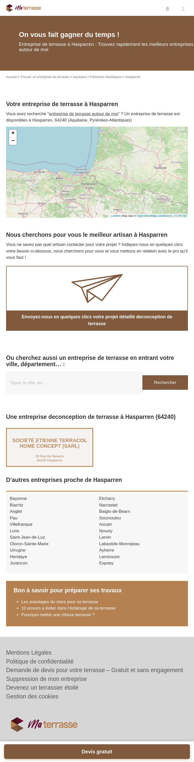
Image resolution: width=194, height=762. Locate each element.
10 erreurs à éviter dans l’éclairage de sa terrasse (68, 608)
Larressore (109, 556)
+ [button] (13, 133)
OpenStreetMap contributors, (155, 215)
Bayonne (18, 498)
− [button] (13, 141)
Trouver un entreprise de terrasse (44, 77)
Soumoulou (110, 518)
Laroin (105, 537)
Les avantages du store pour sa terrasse (59, 601)
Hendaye (18, 556)
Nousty (106, 531)
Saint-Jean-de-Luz (27, 537)
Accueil (11, 77)
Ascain (105, 524)
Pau (13, 518)
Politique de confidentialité (40, 661)
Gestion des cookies (32, 696)
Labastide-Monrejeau (119, 543)
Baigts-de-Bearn (114, 511)
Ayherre (106, 550)
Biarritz (16, 505)
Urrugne (17, 550)
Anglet (16, 511)
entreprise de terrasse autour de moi (83, 113)
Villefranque (21, 524)
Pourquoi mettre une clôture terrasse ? (57, 614)
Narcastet (108, 505)
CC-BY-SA (180, 215)
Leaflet (115, 215)
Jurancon (19, 563)
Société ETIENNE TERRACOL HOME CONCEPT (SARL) (49, 443)
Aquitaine (79, 77)
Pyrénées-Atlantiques (106, 77)
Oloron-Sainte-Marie (29, 543)
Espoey (106, 563)
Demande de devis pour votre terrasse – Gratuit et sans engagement (94, 670)
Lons (14, 531)
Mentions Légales (29, 652)
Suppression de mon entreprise (46, 679)
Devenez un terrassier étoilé (42, 687)
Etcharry (107, 498)
